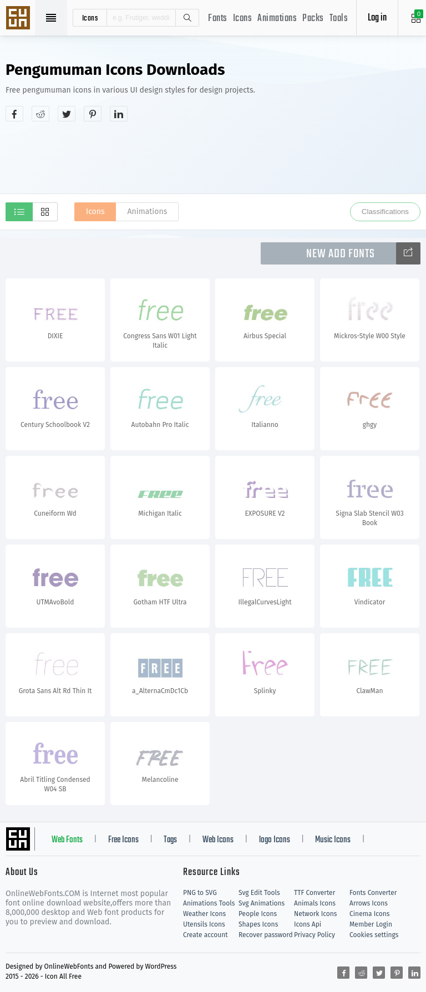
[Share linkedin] (119, 113)
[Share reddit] (40, 113)
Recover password (266, 935)
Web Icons (218, 840)
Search (187, 17)
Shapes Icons (258, 924)
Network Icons (315, 914)
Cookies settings (373, 935)
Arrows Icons (368, 903)
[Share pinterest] (93, 113)
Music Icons (333, 840)
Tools (338, 19)
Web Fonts (67, 840)
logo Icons (274, 840)
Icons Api (307, 924)
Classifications (385, 211)
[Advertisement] (213, 157)
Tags (170, 840)
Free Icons (123, 840)
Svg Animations (262, 903)
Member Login (370, 924)
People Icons (258, 914)
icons (90, 17)
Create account (205, 935)
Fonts (217, 19)
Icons (242, 19)
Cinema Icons (369, 914)
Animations (277, 19)
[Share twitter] (66, 113)
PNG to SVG (200, 893)
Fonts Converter (373, 893)
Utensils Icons (204, 924)
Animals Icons (315, 903)
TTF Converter (314, 893)
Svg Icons (19, 19)
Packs (313, 19)
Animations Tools (209, 903)
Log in (377, 18)
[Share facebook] (14, 113)
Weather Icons (204, 914)
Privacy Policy (314, 935)
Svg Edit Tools (259, 893)
